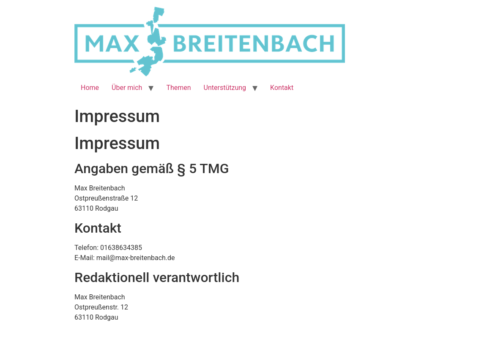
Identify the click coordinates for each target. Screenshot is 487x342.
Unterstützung (225, 88)
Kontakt (281, 88)
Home (90, 88)
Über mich (127, 88)
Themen (178, 88)
